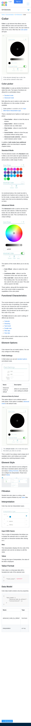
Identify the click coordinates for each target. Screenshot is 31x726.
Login (10, 4)
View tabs (7, 333)
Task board (7, 326)
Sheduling (7, 323)
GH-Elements (18, 14)
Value (23, 497)
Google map (7, 328)
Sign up (18, 4)
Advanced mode (9, 98)
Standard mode (8, 95)
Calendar (7, 321)
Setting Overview (14, 471)
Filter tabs (7, 330)
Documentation (10, 14)
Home (3, 14)
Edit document (7, 721)
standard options (22, 359)
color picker (24, 29)
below (8, 475)
